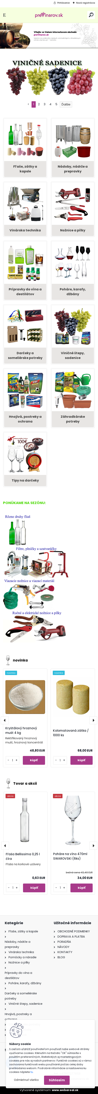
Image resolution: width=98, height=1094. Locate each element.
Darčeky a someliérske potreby (25, 355)
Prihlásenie (63, 2)
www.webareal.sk (65, 1090)
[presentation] (5, 720)
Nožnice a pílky (72, 230)
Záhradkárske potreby (73, 419)
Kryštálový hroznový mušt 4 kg (21, 730)
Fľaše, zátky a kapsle (25, 169)
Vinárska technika (25, 230)
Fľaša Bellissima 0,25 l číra (23, 856)
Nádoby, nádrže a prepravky (73, 169)
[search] (91, 15)
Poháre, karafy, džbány (73, 291)
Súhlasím (57, 1080)
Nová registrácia (85, 2)
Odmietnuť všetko (26, 1080)
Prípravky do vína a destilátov (25, 291)
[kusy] (12, 760)
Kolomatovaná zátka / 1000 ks (71, 732)
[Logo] (49, 15)
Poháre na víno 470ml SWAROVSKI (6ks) (70, 856)
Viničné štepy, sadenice (73, 355)
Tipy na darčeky (25, 480)
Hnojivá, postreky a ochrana (25, 419)
